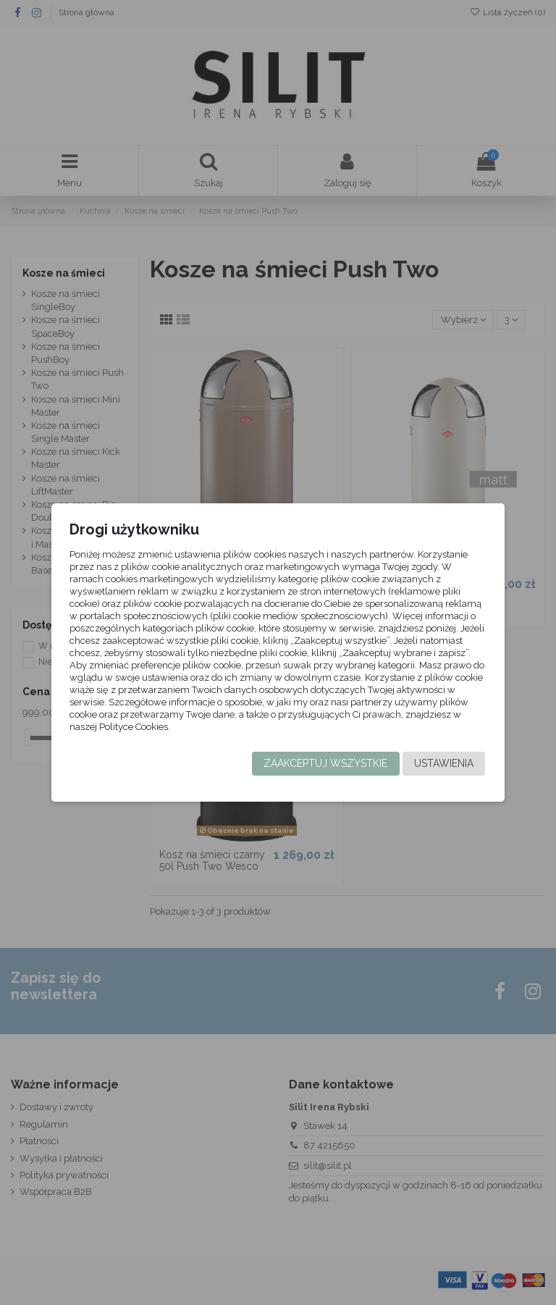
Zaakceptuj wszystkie (321, 763)
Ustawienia (439, 763)
